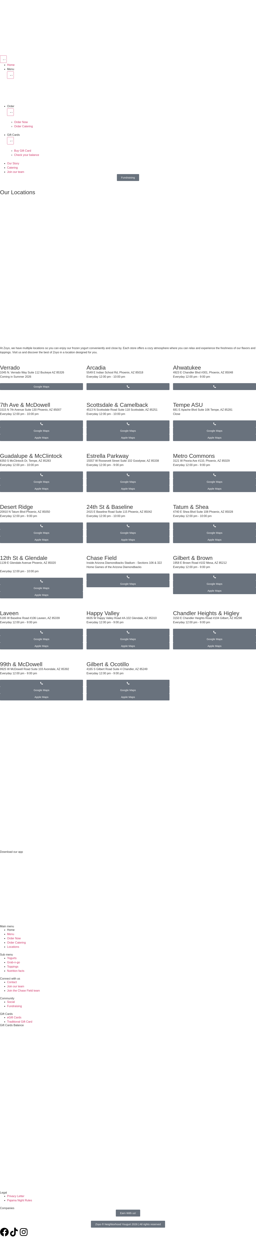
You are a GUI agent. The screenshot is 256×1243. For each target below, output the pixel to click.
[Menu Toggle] (3, 59)
